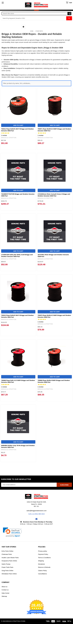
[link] (12, 532)
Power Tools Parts (7, 567)
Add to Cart (18, 125)
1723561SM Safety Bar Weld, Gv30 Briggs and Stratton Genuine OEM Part (17, 255)
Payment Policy (43, 554)
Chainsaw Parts (7, 554)
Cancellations (42, 574)
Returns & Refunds (44, 567)
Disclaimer (41, 564)
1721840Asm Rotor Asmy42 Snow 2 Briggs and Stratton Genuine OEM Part (54, 195)
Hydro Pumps (6, 564)
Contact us (5, 590)
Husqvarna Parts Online (9, 561)
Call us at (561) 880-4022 (36, 514)
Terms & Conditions (44, 557)
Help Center (5, 593)
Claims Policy (42, 570)
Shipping (41, 561)
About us (4, 586)
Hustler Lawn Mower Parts (10, 557)
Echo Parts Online (7, 551)
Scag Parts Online (7, 570)
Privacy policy (42, 551)
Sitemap (4, 596)
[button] (23, 27)
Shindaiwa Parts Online (9, 574)
